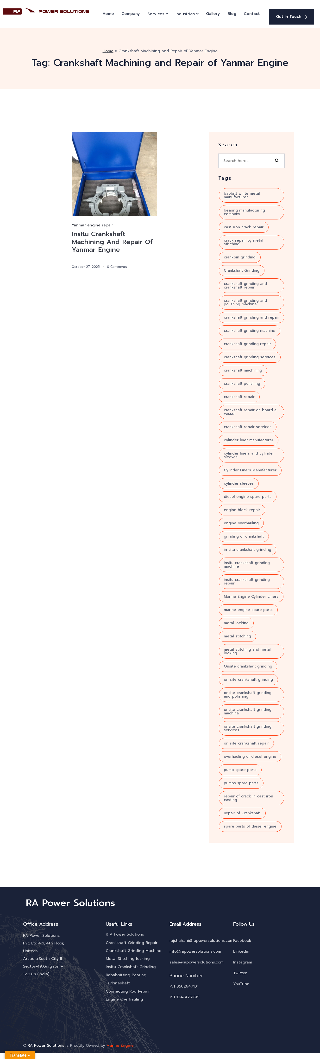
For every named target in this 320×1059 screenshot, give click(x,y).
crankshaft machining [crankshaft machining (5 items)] (243, 369)
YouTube (241, 983)
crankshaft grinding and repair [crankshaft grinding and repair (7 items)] (251, 316)
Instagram (242, 961)
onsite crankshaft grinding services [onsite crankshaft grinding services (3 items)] (247, 727)
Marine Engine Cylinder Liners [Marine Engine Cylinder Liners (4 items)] (251, 595)
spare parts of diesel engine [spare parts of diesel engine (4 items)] (250, 825)
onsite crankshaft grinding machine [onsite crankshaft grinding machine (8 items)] (247, 710)
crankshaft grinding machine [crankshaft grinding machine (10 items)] (249, 329)
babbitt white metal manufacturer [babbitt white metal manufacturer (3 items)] (242, 194)
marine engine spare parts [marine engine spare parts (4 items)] (248, 608)
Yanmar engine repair (92, 224)
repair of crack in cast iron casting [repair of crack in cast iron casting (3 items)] (248, 797)
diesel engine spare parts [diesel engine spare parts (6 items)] (247, 495)
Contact (252, 13)
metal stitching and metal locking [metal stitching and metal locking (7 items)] (247, 650)
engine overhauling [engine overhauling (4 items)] (241, 522)
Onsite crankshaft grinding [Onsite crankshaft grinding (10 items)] (248, 665)
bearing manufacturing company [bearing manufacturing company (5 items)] (244, 211)
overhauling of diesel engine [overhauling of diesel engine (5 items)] (250, 755)
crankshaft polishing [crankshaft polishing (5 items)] (242, 382)
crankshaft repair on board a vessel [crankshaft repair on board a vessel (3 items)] (250, 410)
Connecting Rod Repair (128, 991)
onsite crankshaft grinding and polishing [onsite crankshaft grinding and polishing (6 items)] (247, 693)
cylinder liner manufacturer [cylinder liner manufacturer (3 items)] (248, 439)
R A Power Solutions (125, 933)
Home (108, 13)
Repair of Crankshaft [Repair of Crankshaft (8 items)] (242, 812)
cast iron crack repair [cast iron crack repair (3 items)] (244, 226)
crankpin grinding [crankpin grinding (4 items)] (240, 256)
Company (130, 13)
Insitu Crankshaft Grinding (131, 966)
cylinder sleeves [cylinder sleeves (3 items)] (239, 482)
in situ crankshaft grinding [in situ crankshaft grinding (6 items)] (247, 548)
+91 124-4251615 (184, 996)
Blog (231, 13)
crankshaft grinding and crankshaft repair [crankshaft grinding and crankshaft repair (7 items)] (245, 284)
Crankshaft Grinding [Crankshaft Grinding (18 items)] (241, 269)
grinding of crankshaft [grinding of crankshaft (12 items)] (244, 535)
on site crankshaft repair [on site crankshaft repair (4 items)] (246, 742)
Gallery (213, 13)
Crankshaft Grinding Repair (131, 941)
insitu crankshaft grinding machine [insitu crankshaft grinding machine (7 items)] (247, 563)
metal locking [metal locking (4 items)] (236, 622)
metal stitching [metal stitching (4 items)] (237, 635)
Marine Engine (120, 1045)
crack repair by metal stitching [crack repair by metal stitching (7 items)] (243, 241)
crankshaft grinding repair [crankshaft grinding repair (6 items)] (247, 343)
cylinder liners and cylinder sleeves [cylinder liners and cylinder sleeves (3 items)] (249, 454)
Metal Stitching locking (128, 958)
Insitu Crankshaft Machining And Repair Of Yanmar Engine (114, 241)
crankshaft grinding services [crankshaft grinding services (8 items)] (250, 356)
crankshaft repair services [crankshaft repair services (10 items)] (247, 426)
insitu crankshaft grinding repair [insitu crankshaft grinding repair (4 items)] (247, 580)
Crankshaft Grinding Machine (134, 950)
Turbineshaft (118, 982)
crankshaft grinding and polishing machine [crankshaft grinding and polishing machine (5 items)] (245, 301)
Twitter (240, 972)
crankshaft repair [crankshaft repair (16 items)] (239, 395)
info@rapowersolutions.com (195, 950)
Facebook (242, 939)
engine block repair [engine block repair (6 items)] (242, 509)
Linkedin (241, 950)
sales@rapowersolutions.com (196, 961)
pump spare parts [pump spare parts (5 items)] (240, 768)
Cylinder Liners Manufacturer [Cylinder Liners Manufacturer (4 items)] (250, 469)
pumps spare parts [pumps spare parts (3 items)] (241, 782)
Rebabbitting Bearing (126, 974)
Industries (185, 13)
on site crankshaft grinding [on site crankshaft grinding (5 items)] (248, 678)
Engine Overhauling (124, 999)
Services (155, 13)
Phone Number (186, 974)
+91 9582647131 (184, 985)
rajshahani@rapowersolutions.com (201, 939)
